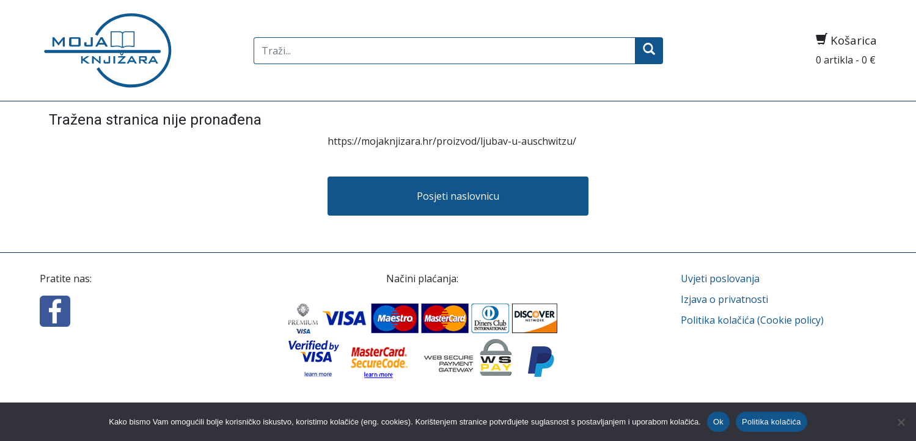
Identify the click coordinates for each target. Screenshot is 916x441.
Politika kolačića (771, 421)
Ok (718, 421)
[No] (901, 422)
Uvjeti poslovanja (720, 278)
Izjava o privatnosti (724, 299)
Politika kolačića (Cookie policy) (752, 320)
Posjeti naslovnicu (458, 196)
